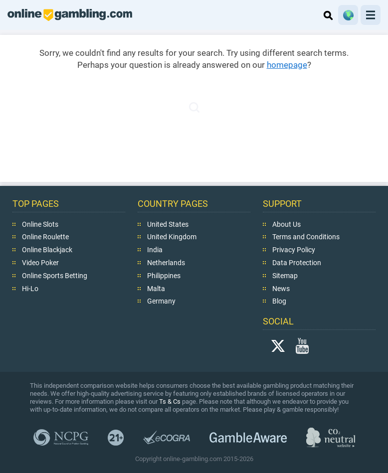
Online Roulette (45, 237)
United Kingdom (171, 237)
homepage (287, 65)
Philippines (164, 276)
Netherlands (166, 263)
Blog (279, 301)
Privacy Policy (293, 250)
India (155, 250)
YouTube (302, 346)
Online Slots (40, 224)
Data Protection (296, 263)
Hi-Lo (30, 288)
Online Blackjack (47, 250)
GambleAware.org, (248, 437)
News (281, 288)
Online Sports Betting (54, 276)
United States (168, 224)
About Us (286, 224)
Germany (161, 301)
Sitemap (285, 276)
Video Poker (40, 263)
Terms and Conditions (306, 237)
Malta (156, 288)
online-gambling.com (69, 15)
